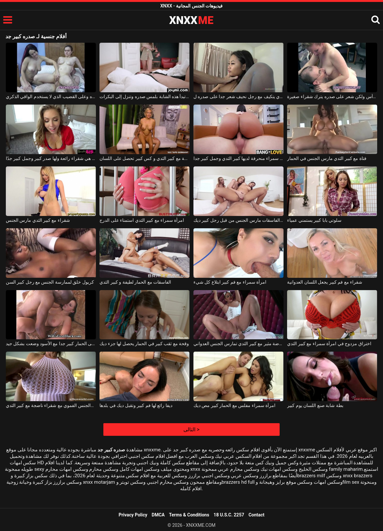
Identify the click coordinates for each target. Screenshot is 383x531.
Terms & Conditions (189, 514)
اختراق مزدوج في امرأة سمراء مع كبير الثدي (329, 343)
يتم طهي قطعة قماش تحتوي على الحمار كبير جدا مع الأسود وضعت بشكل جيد (51, 343)
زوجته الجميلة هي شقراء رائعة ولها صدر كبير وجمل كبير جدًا (51, 158)
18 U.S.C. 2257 (229, 514)
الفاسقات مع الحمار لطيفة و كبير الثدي (135, 282)
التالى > (191, 429)
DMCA (158, 514)
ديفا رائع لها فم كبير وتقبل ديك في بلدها (135, 405)
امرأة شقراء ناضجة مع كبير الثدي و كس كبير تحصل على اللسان (144, 158)
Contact (256, 514)
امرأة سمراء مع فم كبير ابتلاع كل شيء (229, 282)
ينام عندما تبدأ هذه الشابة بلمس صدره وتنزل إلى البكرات (144, 96)
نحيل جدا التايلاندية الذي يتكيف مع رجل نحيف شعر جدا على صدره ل (238, 96)
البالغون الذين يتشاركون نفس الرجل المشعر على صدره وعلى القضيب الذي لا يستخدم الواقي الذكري (51, 96)
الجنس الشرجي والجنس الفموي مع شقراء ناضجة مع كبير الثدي (51, 405)
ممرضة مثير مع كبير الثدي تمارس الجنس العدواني (238, 343)
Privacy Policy (133, 514)
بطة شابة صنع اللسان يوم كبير (315, 405)
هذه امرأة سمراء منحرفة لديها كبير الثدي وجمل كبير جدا (238, 158)
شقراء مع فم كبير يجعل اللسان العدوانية (324, 282)
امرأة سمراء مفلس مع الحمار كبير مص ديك (234, 405)
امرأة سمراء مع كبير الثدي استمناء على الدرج (141, 220)
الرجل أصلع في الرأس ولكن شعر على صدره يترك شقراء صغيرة (332, 96)
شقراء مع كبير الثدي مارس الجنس (38, 220)
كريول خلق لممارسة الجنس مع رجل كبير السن (50, 282)
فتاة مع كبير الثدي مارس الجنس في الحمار (326, 158)
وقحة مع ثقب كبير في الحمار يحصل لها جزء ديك (144, 343)
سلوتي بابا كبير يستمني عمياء (314, 220)
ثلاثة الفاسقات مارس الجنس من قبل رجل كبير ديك (238, 220)
